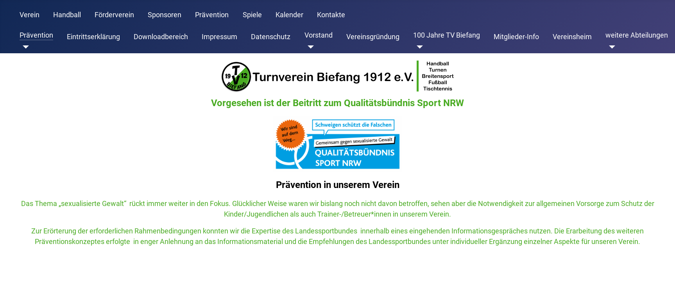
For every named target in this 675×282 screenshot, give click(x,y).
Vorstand (318, 35)
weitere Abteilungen (636, 35)
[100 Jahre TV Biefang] (418, 47)
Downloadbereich (161, 37)
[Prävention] (24, 47)
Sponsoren (164, 15)
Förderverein (114, 15)
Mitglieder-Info (516, 37)
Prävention (212, 15)
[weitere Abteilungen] (610, 47)
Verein (29, 15)
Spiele (252, 15)
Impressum (219, 37)
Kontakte (331, 15)
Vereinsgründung (372, 37)
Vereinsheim (572, 37)
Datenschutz (270, 37)
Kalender (289, 15)
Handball (67, 15)
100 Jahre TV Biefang (446, 35)
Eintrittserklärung (93, 37)
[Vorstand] (309, 47)
